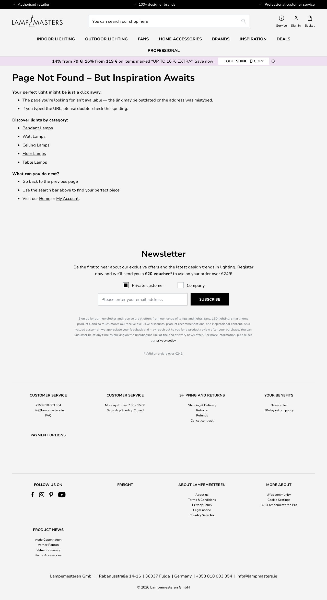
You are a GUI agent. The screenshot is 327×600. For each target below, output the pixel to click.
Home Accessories (48, 555)
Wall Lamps (33, 136)
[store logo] (37, 21)
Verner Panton (48, 544)
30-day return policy (279, 397)
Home (44, 198)
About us (201, 494)
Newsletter (279, 392)
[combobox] (169, 21)
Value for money (48, 550)
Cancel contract (202, 407)
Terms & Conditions (202, 499)
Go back (30, 181)
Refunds (202, 402)
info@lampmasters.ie (48, 397)
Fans (143, 39)
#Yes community (279, 494)
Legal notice (202, 510)
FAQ (48, 402)
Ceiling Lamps (36, 145)
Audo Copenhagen (48, 539)
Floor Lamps (34, 153)
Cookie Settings (278, 499)
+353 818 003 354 (48, 392)
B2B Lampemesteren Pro (279, 505)
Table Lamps (34, 162)
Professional (164, 50)
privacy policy (166, 327)
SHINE (244, 61)
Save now (204, 61)
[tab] (48, 395)
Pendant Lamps (37, 127)
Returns (202, 397)
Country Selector (202, 515)
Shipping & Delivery (202, 392)
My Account (67, 198)
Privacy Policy (202, 505)
